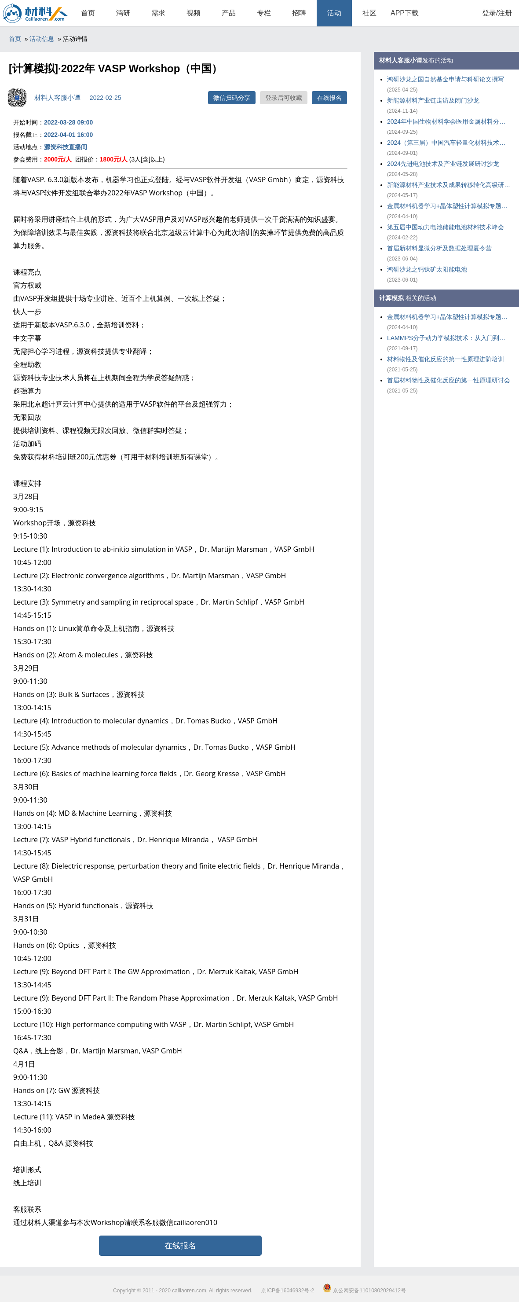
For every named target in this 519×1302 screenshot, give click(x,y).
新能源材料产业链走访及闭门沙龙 (433, 100)
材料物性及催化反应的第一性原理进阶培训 (445, 359)
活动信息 (41, 38)
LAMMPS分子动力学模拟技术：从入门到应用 (448, 337)
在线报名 (329, 97)
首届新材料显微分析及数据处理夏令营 (439, 248)
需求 (158, 13)
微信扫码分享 (231, 97)
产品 (229, 13)
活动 (334, 13)
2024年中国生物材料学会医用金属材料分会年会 (448, 121)
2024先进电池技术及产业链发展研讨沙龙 (443, 163)
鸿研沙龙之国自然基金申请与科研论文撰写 (445, 79)
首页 (88, 13)
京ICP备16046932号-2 (287, 1290)
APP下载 (405, 13)
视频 (193, 13)
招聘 (299, 13)
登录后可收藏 (283, 97)
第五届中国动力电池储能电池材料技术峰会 (445, 227)
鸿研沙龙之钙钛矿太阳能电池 (427, 269)
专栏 (264, 13)
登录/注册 (497, 13)
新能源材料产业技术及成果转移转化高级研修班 (448, 184)
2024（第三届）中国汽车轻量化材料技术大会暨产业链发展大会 (448, 142)
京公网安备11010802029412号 (364, 1290)
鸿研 (123, 13)
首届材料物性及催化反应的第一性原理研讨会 (448, 380)
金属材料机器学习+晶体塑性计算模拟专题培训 (448, 205)
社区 (369, 13)
